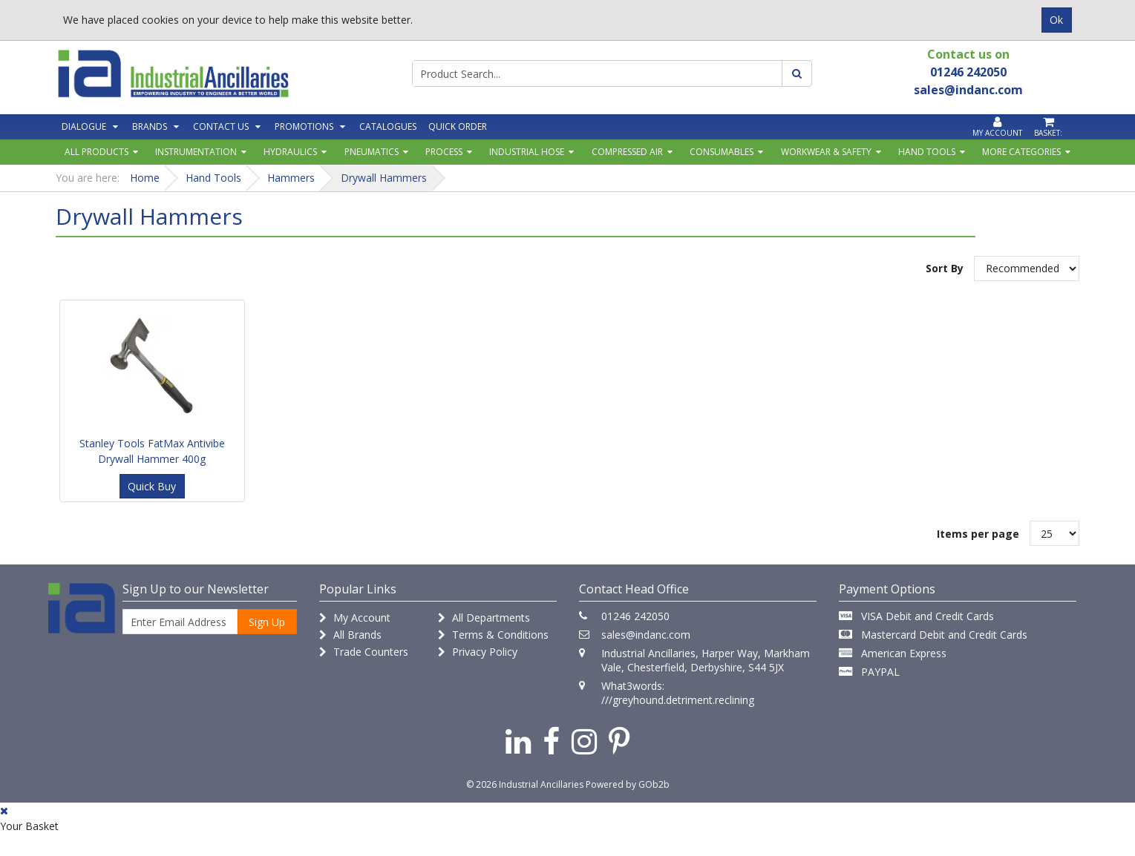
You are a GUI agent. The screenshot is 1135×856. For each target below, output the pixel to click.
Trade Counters (363, 652)
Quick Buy (152, 486)
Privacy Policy (477, 652)
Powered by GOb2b (628, 784)
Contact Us (221, 126)
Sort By (945, 268)
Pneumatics (371, 151)
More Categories (1021, 151)
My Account (354, 617)
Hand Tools (926, 151)
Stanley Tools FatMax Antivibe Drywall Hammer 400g (152, 451)
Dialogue (84, 126)
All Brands (350, 635)
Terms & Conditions (493, 635)
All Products (96, 151)
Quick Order (457, 126)
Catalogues (387, 126)
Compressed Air (627, 151)
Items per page (978, 534)
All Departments (484, 617)
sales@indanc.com (645, 635)
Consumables (721, 151)
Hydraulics (290, 151)
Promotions (304, 126)
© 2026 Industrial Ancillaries (524, 784)
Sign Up (267, 622)
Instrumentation (196, 151)
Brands (149, 126)
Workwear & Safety (826, 151)
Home (145, 178)
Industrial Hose (526, 151)
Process (443, 151)
